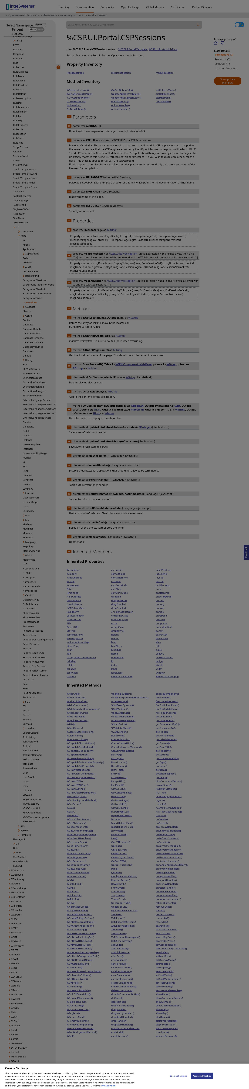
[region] (124, 1076)
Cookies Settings (178, 1075)
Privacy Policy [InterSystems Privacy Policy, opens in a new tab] (108, 1085)
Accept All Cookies (202, 1075)
